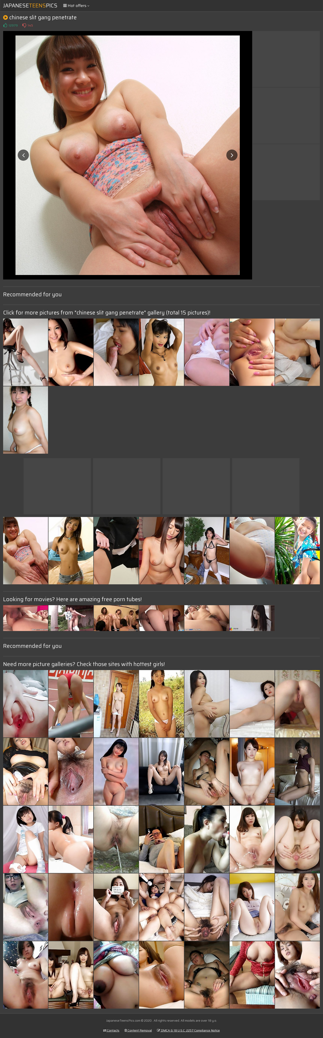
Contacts (111, 1030)
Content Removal (138, 1030)
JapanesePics (30, 5)
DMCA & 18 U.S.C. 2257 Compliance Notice (188, 1030)
